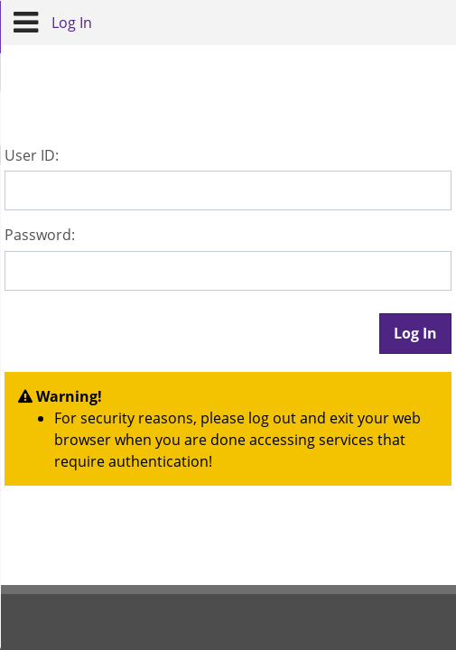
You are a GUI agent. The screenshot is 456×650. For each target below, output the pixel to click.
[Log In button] (415, 333)
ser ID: (32, 155)
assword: (40, 235)
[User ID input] (228, 190)
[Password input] (228, 271)
